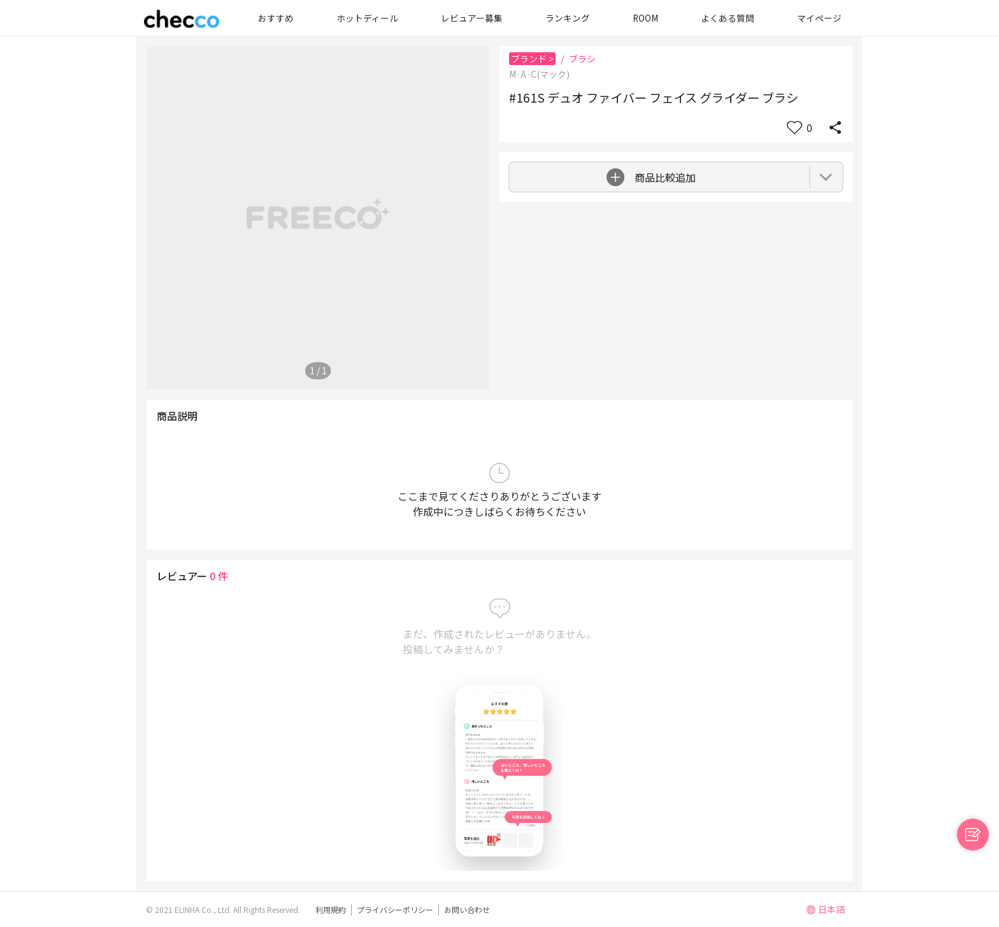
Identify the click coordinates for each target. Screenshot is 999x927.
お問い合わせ (467, 909)
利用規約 (330, 909)
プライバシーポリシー (395, 909)
